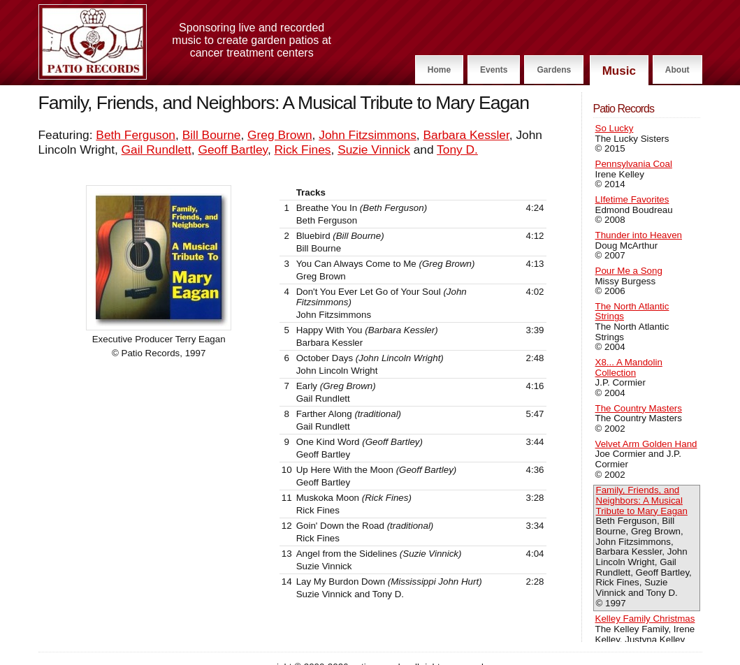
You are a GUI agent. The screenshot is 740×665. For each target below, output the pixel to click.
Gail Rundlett (156, 149)
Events (493, 70)
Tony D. (457, 149)
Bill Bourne (211, 135)
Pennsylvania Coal (633, 164)
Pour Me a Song (628, 270)
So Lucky (614, 128)
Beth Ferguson (135, 135)
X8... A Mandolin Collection (628, 367)
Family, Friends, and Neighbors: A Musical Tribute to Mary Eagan (642, 500)
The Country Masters (638, 408)
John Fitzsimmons (367, 135)
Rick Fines (303, 149)
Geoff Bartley (233, 149)
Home (439, 70)
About (677, 70)
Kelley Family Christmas (645, 618)
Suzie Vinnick (374, 149)
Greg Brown (279, 135)
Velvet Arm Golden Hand (646, 444)
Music (619, 71)
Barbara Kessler (466, 135)
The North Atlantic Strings (632, 311)
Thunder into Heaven (638, 235)
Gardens (554, 70)
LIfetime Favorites (632, 199)
